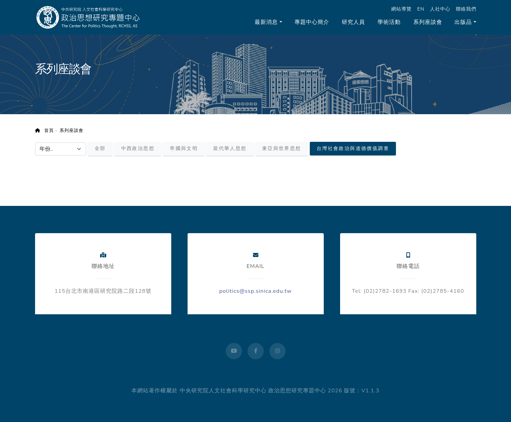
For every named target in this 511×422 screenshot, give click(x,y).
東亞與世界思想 (281, 148)
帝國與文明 (184, 148)
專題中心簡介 (311, 22)
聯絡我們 (466, 8)
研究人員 (353, 22)
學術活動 (389, 22)
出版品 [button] (463, 22)
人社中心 (440, 8)
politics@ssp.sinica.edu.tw (255, 291)
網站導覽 (401, 8)
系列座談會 (427, 22)
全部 (100, 148)
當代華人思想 (229, 148)
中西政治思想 (138, 148)
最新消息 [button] (266, 22)
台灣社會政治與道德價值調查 (353, 148)
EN (420, 8)
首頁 (44, 130)
